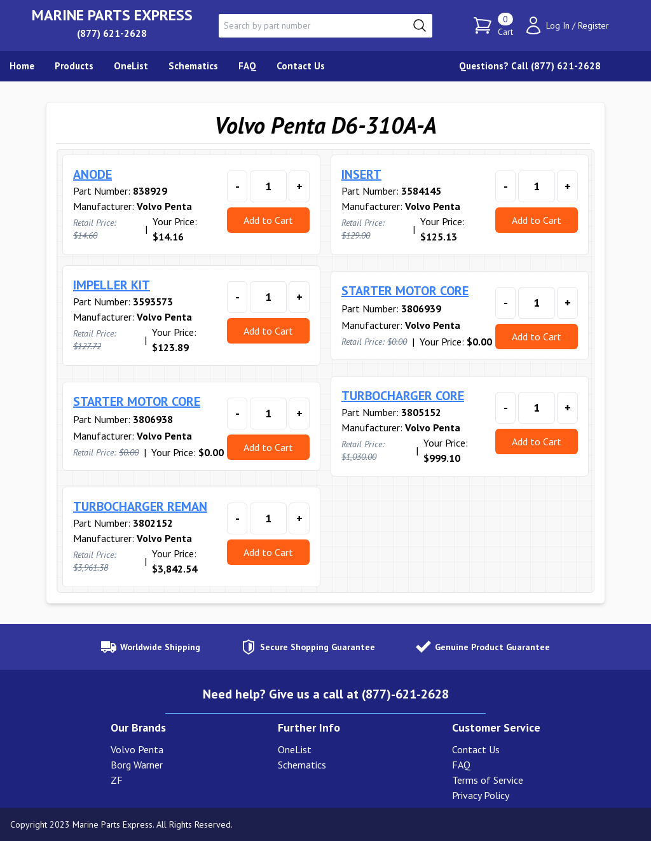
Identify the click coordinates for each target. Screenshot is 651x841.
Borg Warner (137, 764)
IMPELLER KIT (111, 285)
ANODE (92, 174)
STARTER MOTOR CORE (405, 290)
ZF (117, 780)
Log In (558, 25)
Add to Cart (268, 220)
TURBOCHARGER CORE (402, 395)
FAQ (461, 764)
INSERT (361, 174)
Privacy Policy (480, 795)
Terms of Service (487, 780)
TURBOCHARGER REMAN (140, 506)
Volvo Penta (137, 749)
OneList (295, 749)
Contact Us (476, 749)
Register (593, 25)
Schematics (302, 764)
